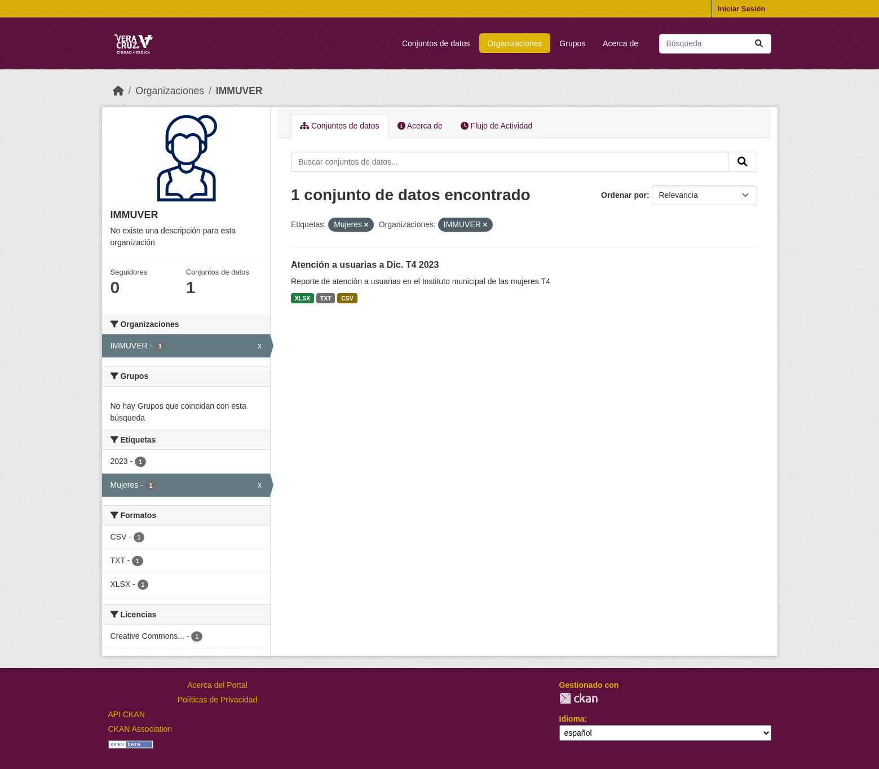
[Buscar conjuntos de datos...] (715, 44)
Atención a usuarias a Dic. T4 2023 (365, 264)
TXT (326, 298)
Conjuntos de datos (436, 43)
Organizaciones (514, 43)
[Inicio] (118, 90)
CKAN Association (140, 728)
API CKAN (126, 714)
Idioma (572, 718)
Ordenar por (624, 195)
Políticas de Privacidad (218, 699)
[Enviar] (759, 44)
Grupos (572, 43)
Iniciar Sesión (742, 9)
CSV (347, 298)
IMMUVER (239, 90)
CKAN (578, 698)
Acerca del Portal (217, 685)
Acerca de (620, 43)
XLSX (302, 298)
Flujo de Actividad (497, 125)
